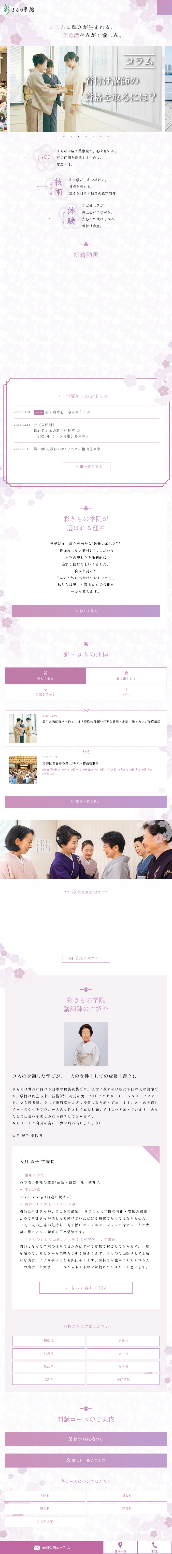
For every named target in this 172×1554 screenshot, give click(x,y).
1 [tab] (63, 136)
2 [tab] (71, 136)
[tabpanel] (86, 89)
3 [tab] (78, 136)
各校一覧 (120, 1547)
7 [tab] (108, 136)
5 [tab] (93, 136)
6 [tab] (100, 136)
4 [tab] (86, 136)
